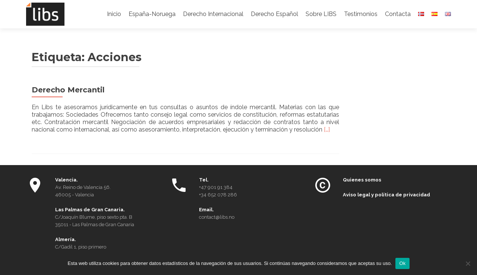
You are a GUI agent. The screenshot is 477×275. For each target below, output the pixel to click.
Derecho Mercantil (68, 89)
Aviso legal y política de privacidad (386, 194)
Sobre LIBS (321, 14)
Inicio (114, 14)
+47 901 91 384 (216, 187)
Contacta (398, 14)
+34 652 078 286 (218, 194)
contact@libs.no (216, 217)
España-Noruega (152, 14)
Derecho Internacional (213, 14)
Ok (402, 263)
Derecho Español (274, 14)
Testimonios (361, 14)
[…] (327, 129)
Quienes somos (362, 180)
